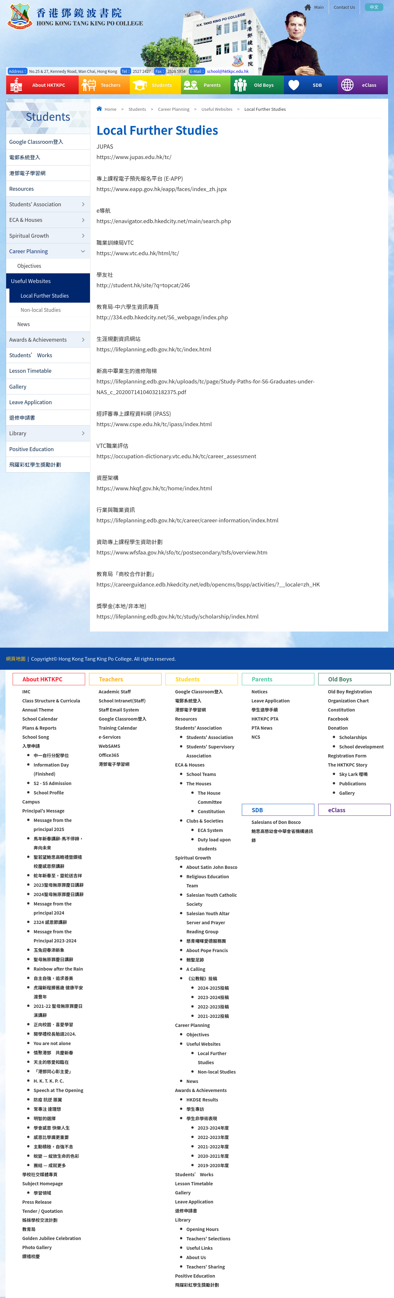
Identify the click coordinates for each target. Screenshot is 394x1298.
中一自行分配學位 (51, 755)
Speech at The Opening (58, 1090)
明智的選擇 (45, 1118)
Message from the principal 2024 (53, 908)
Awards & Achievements (38, 343)
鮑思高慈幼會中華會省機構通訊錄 (282, 835)
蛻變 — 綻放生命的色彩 (56, 1156)
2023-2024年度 (213, 1127)
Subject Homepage (42, 1183)
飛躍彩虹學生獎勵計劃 (35, 469)
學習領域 (42, 1193)
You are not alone (52, 1043)
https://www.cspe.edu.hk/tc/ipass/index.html (154, 424)
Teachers (101, 85)
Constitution (211, 811)
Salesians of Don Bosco (276, 822)
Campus (31, 801)
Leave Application (30, 406)
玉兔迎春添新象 (49, 950)
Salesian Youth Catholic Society (211, 899)
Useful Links (199, 1248)
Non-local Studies (41, 312)
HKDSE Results (202, 1099)
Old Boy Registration (350, 691)
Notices (259, 691)
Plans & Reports (39, 727)
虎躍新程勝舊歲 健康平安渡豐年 (58, 992)
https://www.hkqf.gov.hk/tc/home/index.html (154, 488)
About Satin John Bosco (212, 867)
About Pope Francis (207, 950)
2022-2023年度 (213, 1137)
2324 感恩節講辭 (50, 922)
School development (361, 746)
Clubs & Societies (204, 820)
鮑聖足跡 (195, 959)
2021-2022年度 (213, 1146)
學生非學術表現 (201, 1118)
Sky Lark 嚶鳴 (353, 774)
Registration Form (347, 755)
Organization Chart (348, 700)
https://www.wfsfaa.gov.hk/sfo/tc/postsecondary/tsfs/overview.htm (183, 552)
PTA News (262, 727)
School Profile (49, 792)
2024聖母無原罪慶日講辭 (59, 894)
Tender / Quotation (42, 1211)
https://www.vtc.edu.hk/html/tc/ (138, 253)
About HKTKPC (37, 85)
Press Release (37, 1202)
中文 (374, 7)
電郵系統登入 (24, 158)
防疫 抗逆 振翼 (48, 1099)
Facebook (338, 718)
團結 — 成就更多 (50, 1165)
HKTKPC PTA (265, 718)
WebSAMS (109, 746)
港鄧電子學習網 (27, 173)
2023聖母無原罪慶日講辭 (59, 885)
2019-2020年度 (213, 1165)
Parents (202, 85)
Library (18, 438)
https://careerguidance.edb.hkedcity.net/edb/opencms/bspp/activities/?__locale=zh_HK (209, 584)
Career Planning (173, 109)
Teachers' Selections (208, 1238)
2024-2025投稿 (213, 988)
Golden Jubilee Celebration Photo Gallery (51, 1242)
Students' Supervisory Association (210, 751)
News (23, 327)
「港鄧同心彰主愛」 (53, 1071)
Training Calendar (118, 727)
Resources (21, 189)
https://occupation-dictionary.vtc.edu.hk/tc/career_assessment (177, 456)
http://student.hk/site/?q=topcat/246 (143, 285)
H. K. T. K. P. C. (49, 1080)
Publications (352, 783)
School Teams (201, 774)
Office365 (109, 755)
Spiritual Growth (29, 237)
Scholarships (353, 737)
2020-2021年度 (213, 1156)
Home (111, 109)
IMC (26, 691)
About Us (196, 1257)
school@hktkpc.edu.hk (227, 71)
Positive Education (31, 454)
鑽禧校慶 (31, 1256)
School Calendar (40, 718)
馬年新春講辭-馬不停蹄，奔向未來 (59, 843)
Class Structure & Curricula (51, 700)
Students (152, 85)
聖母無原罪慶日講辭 (53, 959)
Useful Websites (216, 109)
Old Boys (253, 85)
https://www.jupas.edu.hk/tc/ (134, 157)
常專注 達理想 (47, 1109)
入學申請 (31, 746)
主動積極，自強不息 (53, 1146)
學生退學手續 (265, 709)
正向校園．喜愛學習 (53, 1024)
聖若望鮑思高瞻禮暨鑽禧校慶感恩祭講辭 (58, 861)
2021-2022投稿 (213, 1016)
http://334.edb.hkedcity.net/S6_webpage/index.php (163, 317)
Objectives (29, 267)
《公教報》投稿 (201, 978)
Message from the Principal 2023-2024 (55, 936)
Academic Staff (115, 691)
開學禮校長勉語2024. (55, 1033)
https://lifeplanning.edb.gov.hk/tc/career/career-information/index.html (188, 520)
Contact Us (344, 7)
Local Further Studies (45, 298)
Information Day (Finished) (51, 769)
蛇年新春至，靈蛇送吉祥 (58, 875)
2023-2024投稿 (213, 997)
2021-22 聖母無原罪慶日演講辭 (58, 1010)
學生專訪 (195, 1109)
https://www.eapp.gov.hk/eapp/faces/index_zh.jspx (162, 189)
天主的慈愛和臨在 (51, 1062)
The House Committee (210, 797)
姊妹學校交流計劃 (40, 1220)
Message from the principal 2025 (53, 824)
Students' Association (35, 205)
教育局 (29, 1229)
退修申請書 (22, 422)
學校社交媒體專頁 (40, 1174)
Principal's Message (43, 810)
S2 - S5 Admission (53, 783)
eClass (358, 85)
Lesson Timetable (30, 374)
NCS (256, 737)
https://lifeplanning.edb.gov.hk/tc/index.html (154, 349)
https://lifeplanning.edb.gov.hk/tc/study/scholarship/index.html (178, 616)
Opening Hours (202, 1229)
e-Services (110, 737)
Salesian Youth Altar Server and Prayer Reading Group (208, 922)
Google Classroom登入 (36, 142)
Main (318, 7)
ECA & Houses (25, 221)
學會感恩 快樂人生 (52, 1127)
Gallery (18, 390)
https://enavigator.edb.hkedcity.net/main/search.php (164, 221)
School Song (35, 737)
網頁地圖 (16, 658)
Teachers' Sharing (205, 1266)
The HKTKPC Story (347, 764)
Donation (338, 727)
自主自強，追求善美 (53, 978)
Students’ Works (30, 358)
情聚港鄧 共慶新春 (53, 1052)
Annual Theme (37, 709)
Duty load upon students (214, 844)
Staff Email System (119, 709)
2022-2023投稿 (213, 1006)
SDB (304, 85)
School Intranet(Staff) (122, 700)
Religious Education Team (207, 881)
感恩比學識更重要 (51, 1137)
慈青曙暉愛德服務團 (206, 941)
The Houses (198, 783)
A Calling (195, 969)
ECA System (210, 830)
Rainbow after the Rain (58, 968)
